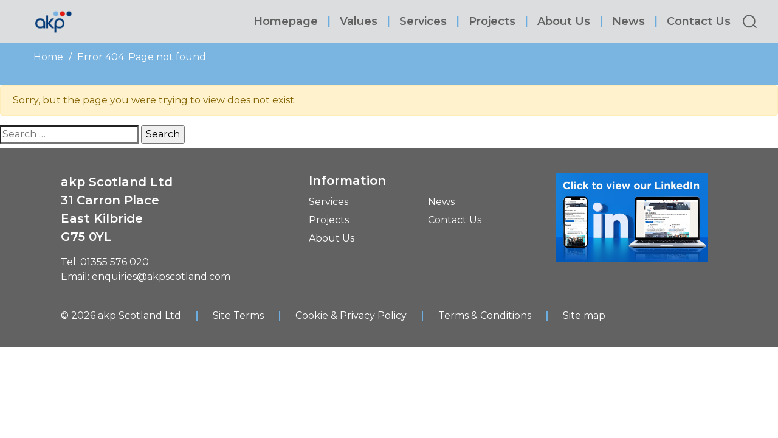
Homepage (285, 21)
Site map (584, 315)
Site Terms (238, 315)
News (628, 21)
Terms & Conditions (484, 315)
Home (48, 57)
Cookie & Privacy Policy (351, 315)
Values (358, 21)
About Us (563, 21)
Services (423, 21)
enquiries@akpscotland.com (161, 276)
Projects (492, 21)
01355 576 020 (114, 262)
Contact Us (699, 21)
